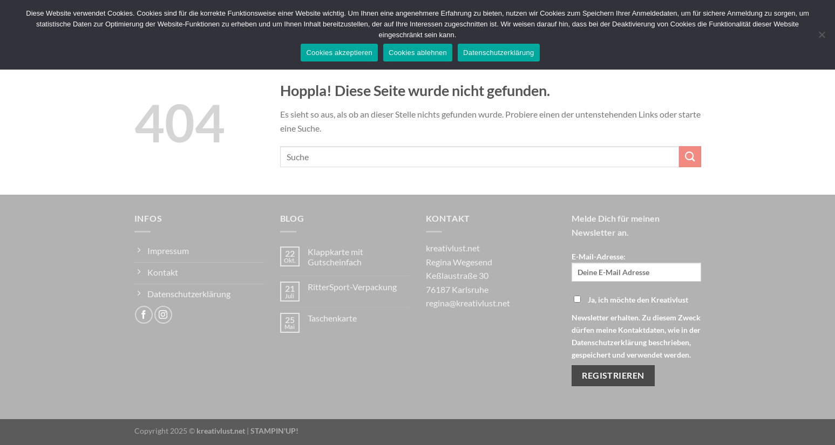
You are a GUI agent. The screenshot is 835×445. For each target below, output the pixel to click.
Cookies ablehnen (418, 53)
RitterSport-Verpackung (352, 287)
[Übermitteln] (690, 156)
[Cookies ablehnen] (821, 37)
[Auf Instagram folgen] (163, 315)
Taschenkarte (332, 318)
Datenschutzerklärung (498, 53)
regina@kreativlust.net (468, 303)
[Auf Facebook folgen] (144, 315)
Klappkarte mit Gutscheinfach (335, 257)
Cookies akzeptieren (339, 53)
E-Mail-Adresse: (636, 267)
